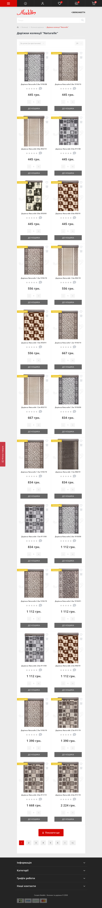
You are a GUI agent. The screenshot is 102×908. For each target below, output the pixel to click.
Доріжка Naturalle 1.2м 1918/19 (68, 343)
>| (73, 843)
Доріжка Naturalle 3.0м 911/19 (34, 795)
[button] (42, 3)
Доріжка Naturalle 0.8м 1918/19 (68, 84)
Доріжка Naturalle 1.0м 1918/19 (34, 278)
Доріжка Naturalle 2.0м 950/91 (68, 666)
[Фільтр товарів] (2, 454)
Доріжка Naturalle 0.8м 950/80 (34, 213)
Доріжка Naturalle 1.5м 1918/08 (68, 407)
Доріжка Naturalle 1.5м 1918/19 (34, 472)
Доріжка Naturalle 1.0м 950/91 (34, 343)
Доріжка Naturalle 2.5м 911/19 (68, 730)
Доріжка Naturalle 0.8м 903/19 (34, 149)
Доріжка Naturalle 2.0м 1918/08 (68, 536)
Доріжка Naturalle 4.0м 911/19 (68, 795)
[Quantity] (33, 102)
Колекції (25, 27)
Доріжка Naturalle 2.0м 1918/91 (68, 601)
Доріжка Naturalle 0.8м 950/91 (68, 213)
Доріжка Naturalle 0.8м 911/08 (68, 149)
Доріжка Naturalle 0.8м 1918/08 (34, 84)
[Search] (82, 20)
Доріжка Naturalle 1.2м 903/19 (34, 407)
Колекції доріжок (37, 27)
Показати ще (51, 832)
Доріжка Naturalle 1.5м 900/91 (68, 472)
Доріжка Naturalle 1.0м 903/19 (68, 278)
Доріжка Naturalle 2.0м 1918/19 (34, 601)
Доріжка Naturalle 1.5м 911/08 (34, 536)
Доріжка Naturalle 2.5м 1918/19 (34, 730)
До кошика (34, 108)
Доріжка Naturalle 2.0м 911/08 (34, 666)
